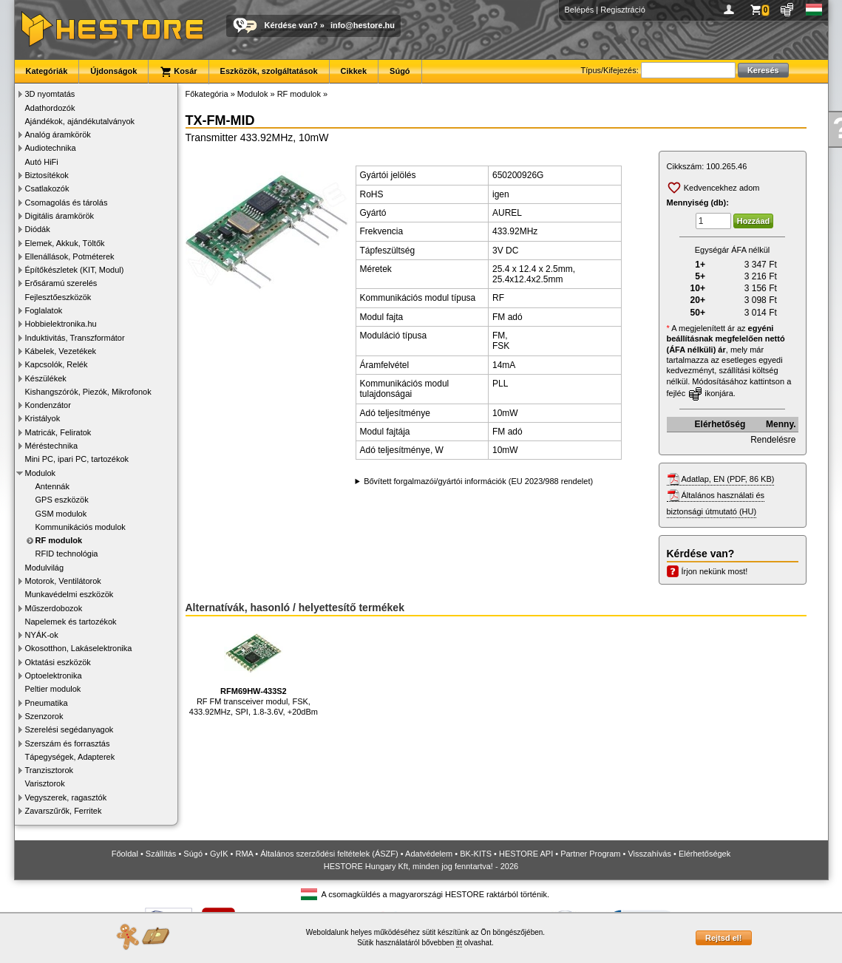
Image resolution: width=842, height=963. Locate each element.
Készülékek (46, 378)
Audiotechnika (50, 147)
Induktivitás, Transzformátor (75, 337)
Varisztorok (45, 783)
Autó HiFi (41, 161)
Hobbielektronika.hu (61, 323)
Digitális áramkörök (60, 215)
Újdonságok (113, 71)
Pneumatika (46, 702)
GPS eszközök (62, 499)
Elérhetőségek (704, 853)
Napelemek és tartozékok (71, 621)
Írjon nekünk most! (715, 571)
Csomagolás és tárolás (66, 202)
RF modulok (59, 540)
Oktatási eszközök (58, 662)
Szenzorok (44, 716)
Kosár (178, 72)
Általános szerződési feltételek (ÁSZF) (329, 853)
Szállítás (161, 853)
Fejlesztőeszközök (58, 297)
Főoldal (125, 853)
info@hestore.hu (362, 25)
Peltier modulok (53, 688)
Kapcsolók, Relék (56, 364)
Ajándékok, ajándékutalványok (80, 121)
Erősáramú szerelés (61, 283)
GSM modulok (61, 513)
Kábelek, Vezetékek (61, 351)
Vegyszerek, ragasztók (66, 797)
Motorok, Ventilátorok (63, 580)
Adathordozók (50, 107)
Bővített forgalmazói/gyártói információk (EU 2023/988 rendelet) (478, 481)
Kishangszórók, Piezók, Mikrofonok (88, 391)
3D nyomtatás (50, 93)
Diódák (37, 229)
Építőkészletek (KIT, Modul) (74, 269)
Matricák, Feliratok (58, 432)
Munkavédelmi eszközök (69, 594)
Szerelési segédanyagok (69, 729)
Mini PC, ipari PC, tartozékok (77, 459)
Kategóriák (47, 71)
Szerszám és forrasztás (67, 743)
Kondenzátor (48, 405)
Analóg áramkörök (58, 134)
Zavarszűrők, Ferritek (63, 810)
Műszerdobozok (54, 608)
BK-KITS (476, 853)
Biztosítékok (47, 175)
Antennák (52, 486)
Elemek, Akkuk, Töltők (65, 243)
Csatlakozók (47, 188)
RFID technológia (66, 553)
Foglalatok (44, 310)
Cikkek (354, 71)
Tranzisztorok (49, 770)
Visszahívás (649, 853)
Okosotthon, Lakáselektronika (78, 648)
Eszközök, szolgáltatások (269, 71)
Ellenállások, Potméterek (70, 256)
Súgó (400, 71)
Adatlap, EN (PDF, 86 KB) (728, 478)
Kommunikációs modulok (80, 527)
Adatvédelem (428, 853)
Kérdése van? (291, 25)
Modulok (40, 473)
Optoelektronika (53, 675)
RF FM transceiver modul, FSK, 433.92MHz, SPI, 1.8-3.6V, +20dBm (253, 670)
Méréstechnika (51, 445)
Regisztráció (622, 9)
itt (459, 943)
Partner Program (590, 853)
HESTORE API (526, 853)
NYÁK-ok (41, 634)
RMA (244, 853)
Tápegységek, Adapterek (70, 756)
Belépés (579, 9)
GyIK (219, 853)
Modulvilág (44, 567)
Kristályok (43, 418)
